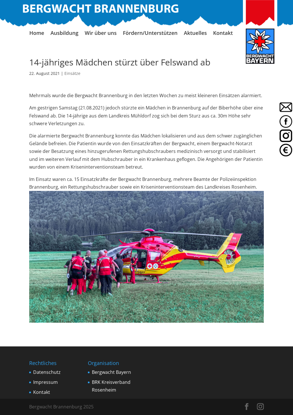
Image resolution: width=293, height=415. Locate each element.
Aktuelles (195, 33)
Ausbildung (64, 33)
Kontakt (223, 33)
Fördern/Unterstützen (150, 33)
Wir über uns (101, 33)
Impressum (45, 382)
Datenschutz (47, 372)
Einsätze (72, 73)
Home (36, 33)
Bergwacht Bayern (111, 372)
